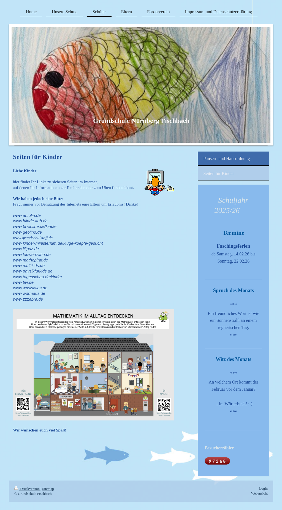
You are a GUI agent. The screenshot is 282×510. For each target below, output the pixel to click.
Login (263, 488)
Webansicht (259, 493)
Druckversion (27, 489)
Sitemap (48, 489)
